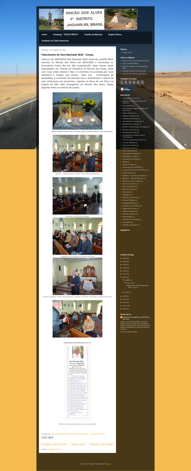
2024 (125, 261)
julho (127, 292)
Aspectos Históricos (129, 116)
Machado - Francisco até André (133, 175)
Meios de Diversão (129, 186)
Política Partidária (128, 200)
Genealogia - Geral (129, 156)
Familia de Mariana (93, 34)
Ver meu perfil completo (128, 332)
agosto (127, 280)
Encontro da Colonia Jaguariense (134, 74)
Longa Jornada (127, 173)
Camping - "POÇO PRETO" (65, 34)
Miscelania (126, 192)
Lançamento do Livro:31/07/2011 (134, 170)
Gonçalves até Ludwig (130, 159)
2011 (125, 306)
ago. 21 (130, 283)
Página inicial (78, 444)
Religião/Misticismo (129, 203)
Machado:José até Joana (131, 181)
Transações (126, 222)
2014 (125, 299)
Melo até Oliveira (128, 189)
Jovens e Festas (128, 164)
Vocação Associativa (129, 225)
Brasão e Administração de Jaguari (134, 127)
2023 (125, 265)
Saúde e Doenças (128, 211)
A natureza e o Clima (129, 98)
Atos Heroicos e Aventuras (131, 121)
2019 (125, 268)
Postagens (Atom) (54, 449)
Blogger (108, 464)
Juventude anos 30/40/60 (131, 167)
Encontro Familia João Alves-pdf (133, 71)
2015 (125, 296)
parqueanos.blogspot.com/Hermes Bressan (136, 318)
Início (44, 34)
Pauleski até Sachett (129, 197)
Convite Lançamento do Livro (132, 140)
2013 (125, 302)
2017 (125, 274)
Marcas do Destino (129, 184)
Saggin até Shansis (129, 208)
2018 (125, 271)
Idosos (124, 162)
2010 (125, 309)
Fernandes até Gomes (130, 153)
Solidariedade (127, 217)
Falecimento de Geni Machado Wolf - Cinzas (67, 54)
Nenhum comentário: (97, 434)
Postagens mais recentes (54, 444)
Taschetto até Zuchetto (130, 219)
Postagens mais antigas (102, 444)
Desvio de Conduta (129, 145)
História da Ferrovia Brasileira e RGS (135, 61)
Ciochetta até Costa (129, 132)
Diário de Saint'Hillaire (130, 63)
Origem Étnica (115, 34)
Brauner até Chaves (129, 130)
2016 (125, 277)
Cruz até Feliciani (128, 143)
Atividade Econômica (129, 119)
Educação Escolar (128, 148)
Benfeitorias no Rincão (130, 124)
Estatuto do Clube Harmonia (55, 41)
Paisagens (126, 195)
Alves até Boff (127, 106)
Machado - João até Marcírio (132, 178)
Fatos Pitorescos (128, 151)
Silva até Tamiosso (129, 214)
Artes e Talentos (128, 113)
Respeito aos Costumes (131, 206)
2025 (125, 258)
